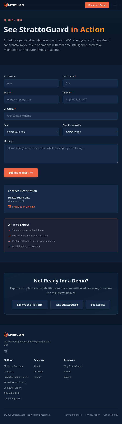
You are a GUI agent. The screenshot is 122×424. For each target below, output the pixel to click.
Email (7, 92)
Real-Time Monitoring (15, 382)
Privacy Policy (92, 414)
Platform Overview (13, 366)
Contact (38, 376)
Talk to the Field (12, 393)
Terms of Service (73, 414)
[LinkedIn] (5, 351)
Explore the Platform (30, 304)
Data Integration (12, 398)
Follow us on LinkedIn (21, 206)
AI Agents (9, 371)
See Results (98, 304)
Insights (68, 376)
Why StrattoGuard (67, 304)
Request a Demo (97, 5)
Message (8, 141)
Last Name (69, 76)
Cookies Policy (110, 414)
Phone (67, 92)
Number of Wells (72, 124)
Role (6, 124)
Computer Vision (12, 387)
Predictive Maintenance (16, 376)
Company (10, 108)
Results (67, 371)
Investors (38, 371)
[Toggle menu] (115, 5)
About (37, 366)
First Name (9, 76)
